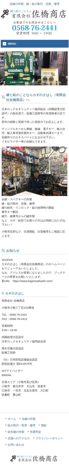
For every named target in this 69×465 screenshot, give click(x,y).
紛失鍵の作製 (16, 431)
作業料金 (35, 431)
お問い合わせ (16, 444)
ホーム (12, 418)
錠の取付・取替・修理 (21, 425)
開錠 (44, 425)
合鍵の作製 (29, 418)
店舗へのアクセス (19, 438)
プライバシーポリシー (49, 438)
